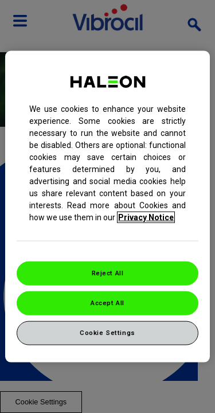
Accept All (107, 303)
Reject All (108, 273)
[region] (107, 207)
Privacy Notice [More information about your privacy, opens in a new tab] (146, 217)
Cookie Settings (107, 332)
